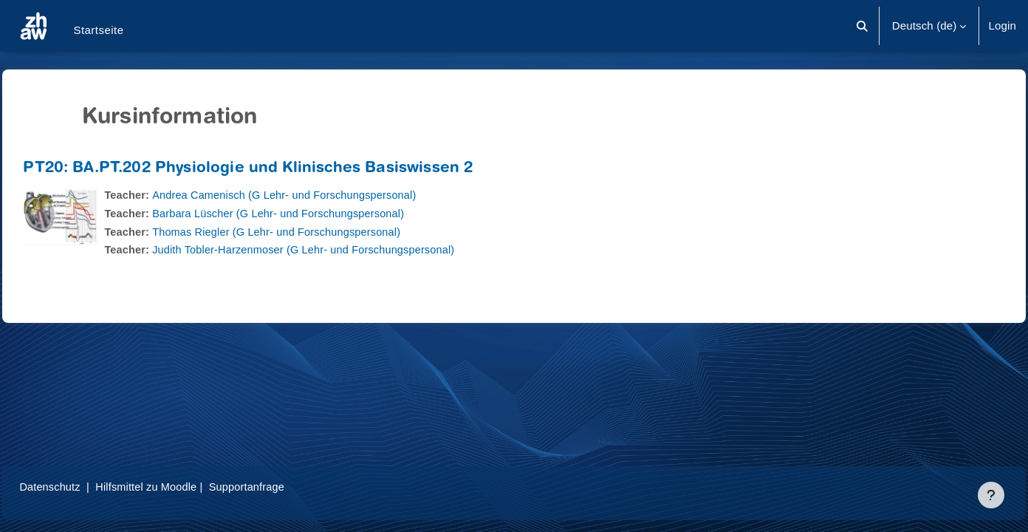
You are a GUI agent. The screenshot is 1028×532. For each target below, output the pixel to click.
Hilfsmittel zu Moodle (183, 486)
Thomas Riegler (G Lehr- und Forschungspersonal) (315, 231)
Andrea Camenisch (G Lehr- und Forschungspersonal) (323, 194)
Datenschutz (83, 486)
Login (1002, 25)
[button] (862, 26)
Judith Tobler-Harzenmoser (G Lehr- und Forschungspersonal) (343, 249)
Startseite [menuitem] (98, 30)
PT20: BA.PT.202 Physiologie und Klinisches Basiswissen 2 (281, 169)
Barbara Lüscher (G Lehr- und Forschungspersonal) (317, 213)
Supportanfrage (287, 486)
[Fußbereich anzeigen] (991, 495)
